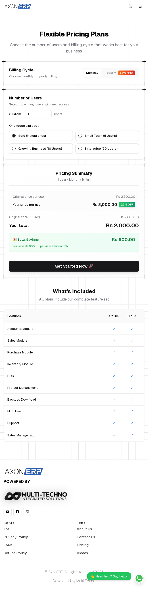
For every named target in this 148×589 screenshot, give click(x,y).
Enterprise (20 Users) (101, 148)
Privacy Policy (16, 537)
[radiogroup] (74, 142)
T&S (7, 529)
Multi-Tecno (85, 581)
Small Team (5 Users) (101, 135)
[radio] (14, 135)
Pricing (83, 545)
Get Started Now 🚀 (74, 266)
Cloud (131, 316)
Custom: (15, 114)
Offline (114, 316)
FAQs (8, 545)
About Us (84, 529)
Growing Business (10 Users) (40, 148)
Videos (82, 553)
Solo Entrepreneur (32, 135)
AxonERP (55, 572)
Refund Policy (15, 553)
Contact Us (86, 537)
